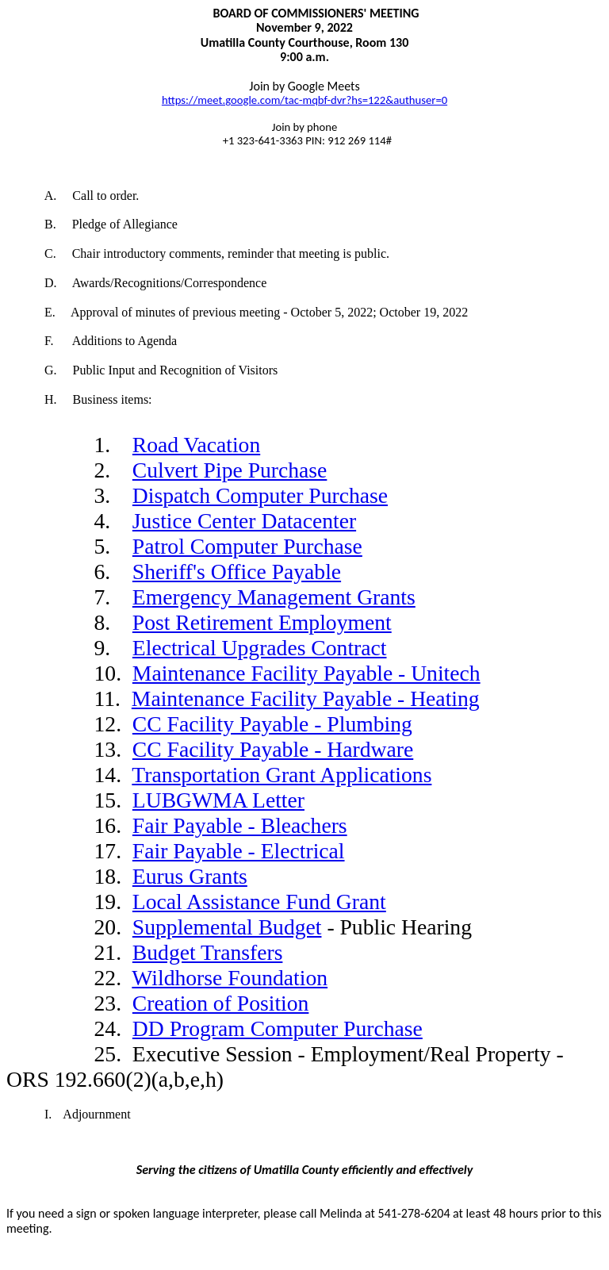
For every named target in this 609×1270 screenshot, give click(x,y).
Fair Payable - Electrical (238, 850)
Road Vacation (196, 444)
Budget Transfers (207, 952)
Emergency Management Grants (274, 597)
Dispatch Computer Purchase (260, 495)
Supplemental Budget (227, 927)
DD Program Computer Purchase (277, 1028)
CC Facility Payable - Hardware (272, 749)
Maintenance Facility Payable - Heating (306, 698)
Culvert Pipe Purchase (229, 470)
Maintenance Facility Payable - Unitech (306, 673)
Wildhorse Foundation (229, 977)
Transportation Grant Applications (281, 774)
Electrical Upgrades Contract (259, 647)
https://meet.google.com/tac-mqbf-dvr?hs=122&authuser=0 (304, 100)
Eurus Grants (189, 876)
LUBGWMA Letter (218, 800)
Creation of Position (220, 1003)
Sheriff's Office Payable (236, 571)
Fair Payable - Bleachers (239, 825)
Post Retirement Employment (262, 622)
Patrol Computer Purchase (247, 546)
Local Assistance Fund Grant (259, 901)
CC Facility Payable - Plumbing (272, 724)
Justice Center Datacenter (244, 520)
